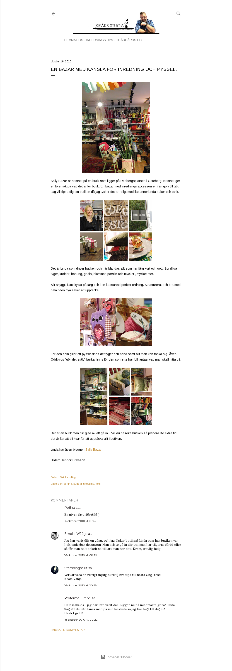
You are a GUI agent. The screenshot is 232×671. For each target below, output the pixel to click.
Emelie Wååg (75, 534)
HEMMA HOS (73, 40)
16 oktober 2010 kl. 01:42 (80, 521)
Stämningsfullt (75, 568)
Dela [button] (54, 477)
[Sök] (178, 12)
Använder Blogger (116, 657)
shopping (88, 483)
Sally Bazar (93, 449)
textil (98, 483)
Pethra (69, 508)
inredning (66, 483)
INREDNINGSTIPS (99, 40)
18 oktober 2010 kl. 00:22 (80, 619)
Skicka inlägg (68, 477)
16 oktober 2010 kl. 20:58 (80, 585)
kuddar (77, 483)
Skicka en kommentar (68, 630)
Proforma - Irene (77, 598)
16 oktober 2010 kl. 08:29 (80, 555)
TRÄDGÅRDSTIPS (129, 40)
